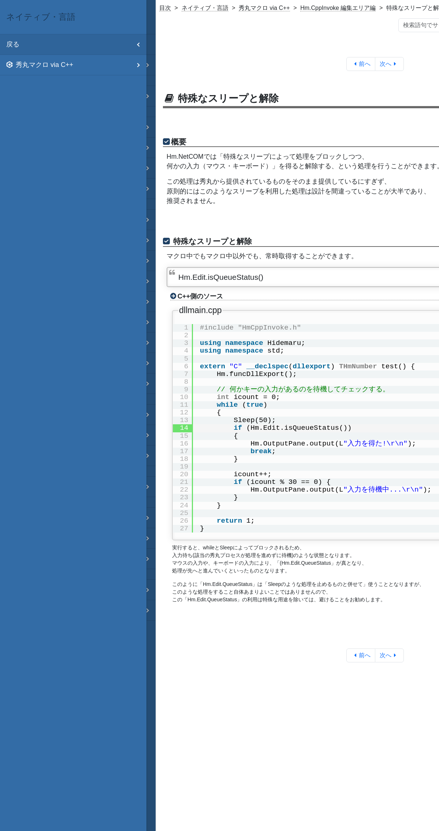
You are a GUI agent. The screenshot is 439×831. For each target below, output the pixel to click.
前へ (361, 64)
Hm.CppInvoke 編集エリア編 (338, 8)
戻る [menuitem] (76, 44)
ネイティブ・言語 (205, 8)
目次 (165, 8)
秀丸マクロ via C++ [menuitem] (76, 65)
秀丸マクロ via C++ (264, 8)
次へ (389, 64)
